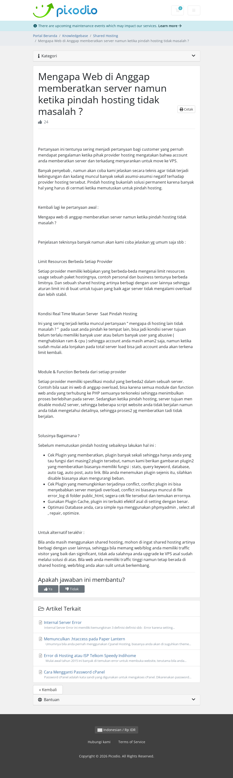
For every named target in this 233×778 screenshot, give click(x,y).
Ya (48, 589)
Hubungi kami (99, 742)
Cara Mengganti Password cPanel (116, 674)
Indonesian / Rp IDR (116, 729)
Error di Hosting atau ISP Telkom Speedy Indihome (116, 658)
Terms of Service (131, 742)
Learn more (170, 25)
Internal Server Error (116, 625)
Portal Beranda (45, 35)
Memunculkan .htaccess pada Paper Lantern (116, 641)
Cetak (186, 109)
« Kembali (48, 689)
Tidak (72, 589)
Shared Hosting (105, 35)
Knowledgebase (75, 35)
